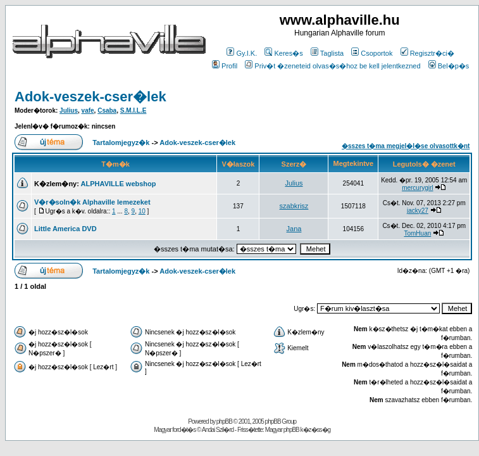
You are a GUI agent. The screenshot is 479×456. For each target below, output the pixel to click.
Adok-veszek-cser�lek (90, 96)
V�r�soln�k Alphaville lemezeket (92, 202)
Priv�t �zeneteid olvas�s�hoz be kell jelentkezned (332, 66)
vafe (88, 110)
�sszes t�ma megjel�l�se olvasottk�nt (406, 145)
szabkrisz (294, 206)
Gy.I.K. (242, 53)
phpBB (224, 421)
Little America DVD (65, 228)
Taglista (327, 53)
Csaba (106, 110)
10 (142, 211)
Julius (68, 110)
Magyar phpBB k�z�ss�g (298, 429)
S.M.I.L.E (133, 110)
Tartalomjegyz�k (120, 142)
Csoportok (371, 53)
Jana (294, 228)
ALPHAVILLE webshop (118, 183)
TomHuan (417, 233)
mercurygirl (417, 187)
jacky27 (417, 210)
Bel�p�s (449, 66)
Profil (224, 66)
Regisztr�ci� (427, 53)
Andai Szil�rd (217, 429)
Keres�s (283, 53)
